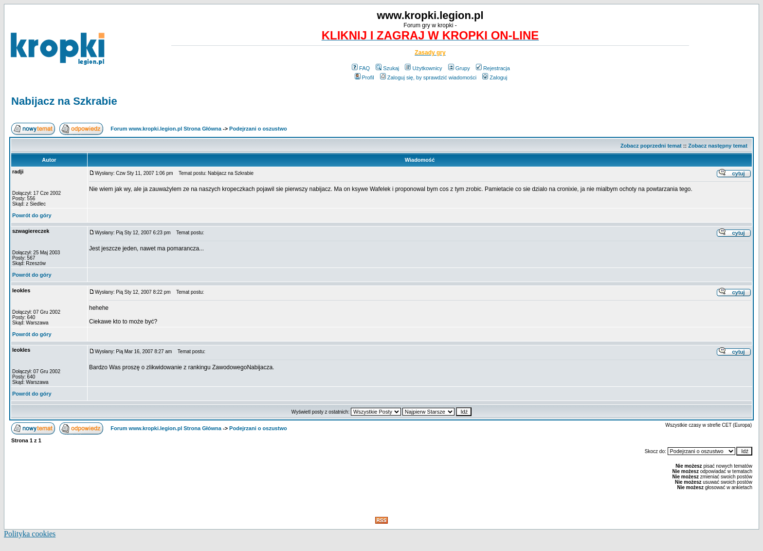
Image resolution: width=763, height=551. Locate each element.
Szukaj (387, 68)
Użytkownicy (423, 68)
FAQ (361, 68)
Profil (364, 77)
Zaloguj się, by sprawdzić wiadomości (428, 77)
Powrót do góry (32, 215)
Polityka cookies (29, 534)
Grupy (459, 68)
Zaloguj (494, 77)
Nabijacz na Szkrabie (64, 101)
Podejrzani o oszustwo (258, 129)
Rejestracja (493, 68)
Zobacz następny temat (717, 146)
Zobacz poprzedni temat (651, 146)
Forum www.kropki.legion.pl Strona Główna (165, 129)
